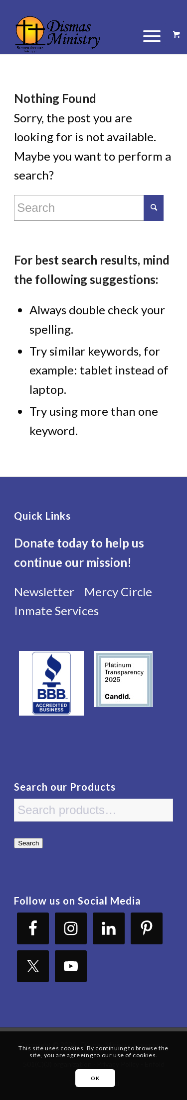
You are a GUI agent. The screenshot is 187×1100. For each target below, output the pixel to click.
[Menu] (147, 34)
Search (28, 843)
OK (95, 1078)
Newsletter (44, 591)
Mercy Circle (118, 591)
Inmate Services (56, 610)
